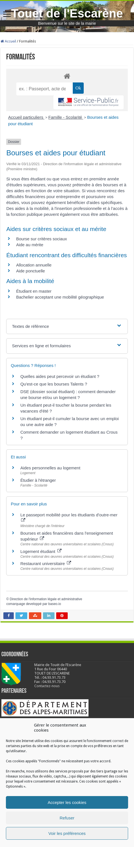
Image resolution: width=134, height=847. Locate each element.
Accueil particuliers (26, 117)
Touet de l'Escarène (67, 13)
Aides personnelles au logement (50, 467)
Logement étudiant (40, 551)
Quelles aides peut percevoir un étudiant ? (59, 376)
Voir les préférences (67, 833)
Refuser (67, 817)
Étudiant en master (33, 291)
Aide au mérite (29, 244)
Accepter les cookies (67, 802)
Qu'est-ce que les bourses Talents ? (53, 384)
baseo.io (54, 604)
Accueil (8, 41)
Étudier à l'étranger (38, 480)
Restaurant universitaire (45, 563)
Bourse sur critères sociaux (41, 238)
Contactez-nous (47, 686)
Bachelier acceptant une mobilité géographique (60, 297)
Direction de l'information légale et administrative (46, 599)
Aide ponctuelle (30, 270)
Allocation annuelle (33, 265)
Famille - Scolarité (65, 117)
